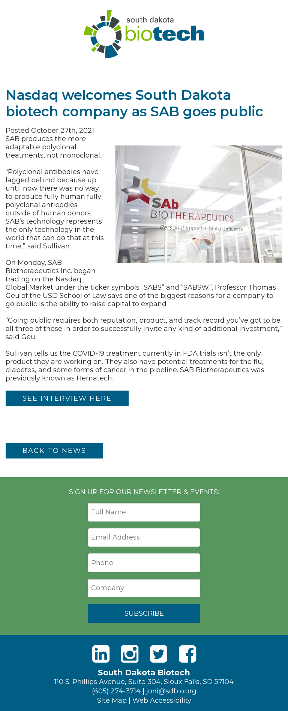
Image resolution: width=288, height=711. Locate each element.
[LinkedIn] (101, 654)
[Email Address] (144, 537)
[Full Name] (144, 512)
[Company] (144, 588)
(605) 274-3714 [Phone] (116, 691)
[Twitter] (159, 654)
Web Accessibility (161, 700)
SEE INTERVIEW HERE (67, 398)
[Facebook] (188, 654)
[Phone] (144, 562)
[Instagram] (130, 654)
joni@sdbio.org (171, 691)
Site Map (112, 700)
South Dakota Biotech (144, 34)
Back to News (54, 450)
